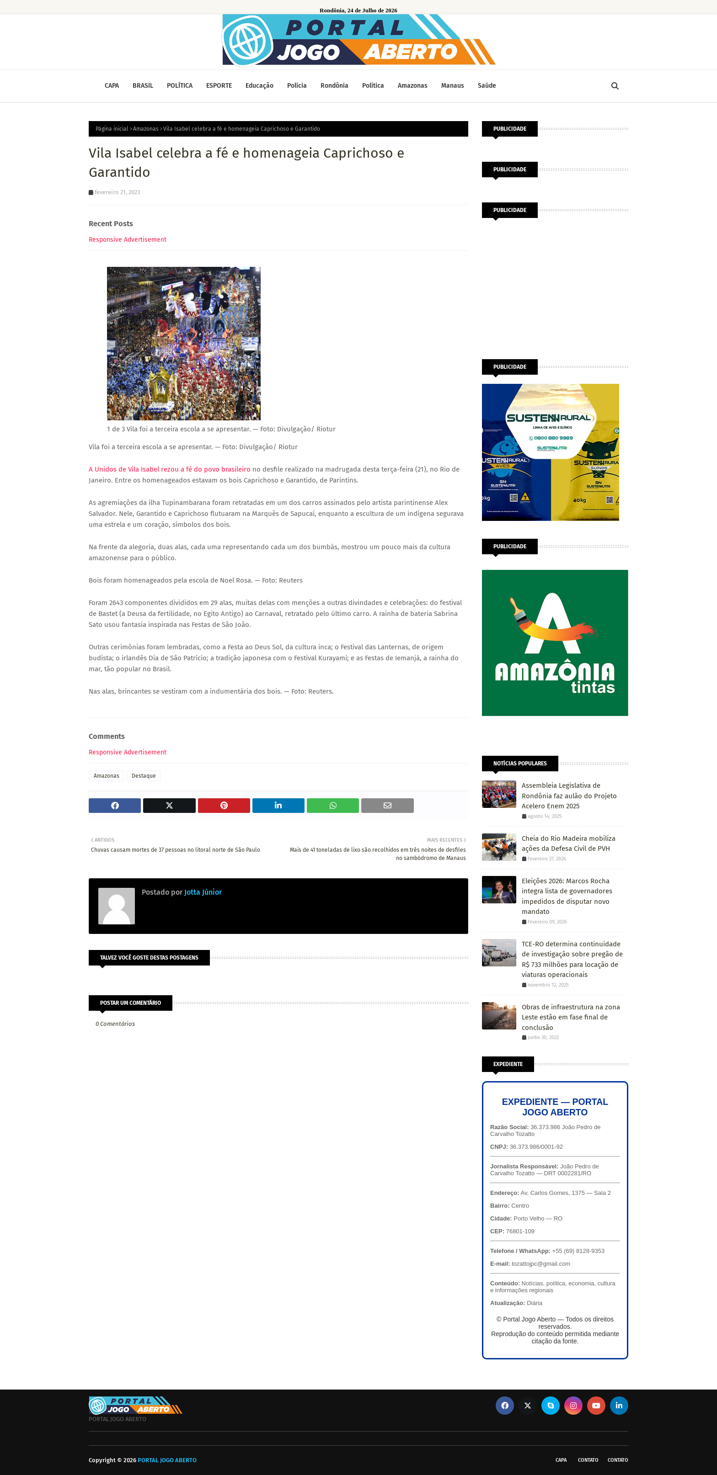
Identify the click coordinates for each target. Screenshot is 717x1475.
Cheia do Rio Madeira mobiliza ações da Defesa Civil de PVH (568, 843)
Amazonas (146, 129)
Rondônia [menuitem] (334, 86)
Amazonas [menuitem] (413, 86)
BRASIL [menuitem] (143, 86)
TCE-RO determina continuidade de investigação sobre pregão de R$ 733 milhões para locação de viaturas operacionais (572, 959)
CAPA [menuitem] (112, 86)
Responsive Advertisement (127, 240)
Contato (588, 1460)
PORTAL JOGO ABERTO (167, 1460)
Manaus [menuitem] (452, 86)
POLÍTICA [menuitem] (180, 86)
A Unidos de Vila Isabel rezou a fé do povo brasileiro (170, 469)
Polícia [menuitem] (297, 86)
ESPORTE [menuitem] (219, 86)
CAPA (561, 1460)
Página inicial (112, 129)
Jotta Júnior (202, 892)
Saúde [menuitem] (487, 86)
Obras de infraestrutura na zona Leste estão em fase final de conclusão (571, 1017)
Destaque (144, 776)
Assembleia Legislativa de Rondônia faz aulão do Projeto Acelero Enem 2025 (569, 795)
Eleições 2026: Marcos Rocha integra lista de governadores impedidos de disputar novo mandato (567, 896)
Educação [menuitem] (259, 86)
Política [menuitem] (373, 86)
